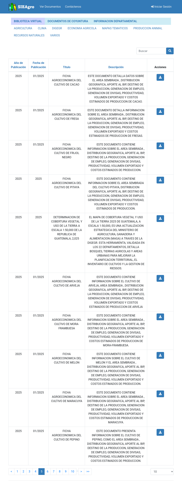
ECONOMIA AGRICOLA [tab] (82, 28)
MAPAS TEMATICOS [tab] (115, 28)
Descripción (116, 67)
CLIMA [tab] (42, 28)
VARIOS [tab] (55, 35)
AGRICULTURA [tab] (23, 28)
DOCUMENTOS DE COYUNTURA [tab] (68, 21)
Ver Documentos (50, 6)
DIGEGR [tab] (57, 28)
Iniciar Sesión (161, 6)
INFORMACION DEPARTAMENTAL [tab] (115, 21)
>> (87, 471)
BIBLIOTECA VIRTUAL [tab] (28, 21)
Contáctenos (73, 6)
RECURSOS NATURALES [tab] (29, 35)
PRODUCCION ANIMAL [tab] (147, 28)
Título (66, 67)
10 (72, 471)
